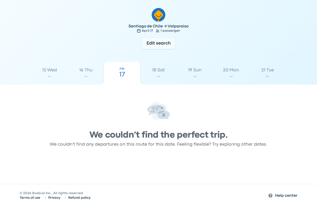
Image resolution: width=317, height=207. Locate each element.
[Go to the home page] (158, 15)
